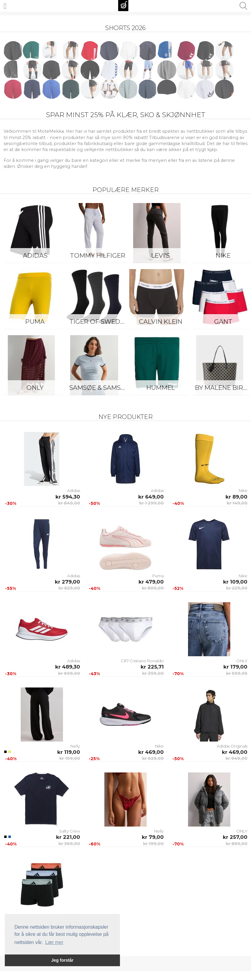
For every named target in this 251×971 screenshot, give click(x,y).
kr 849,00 (69, 503)
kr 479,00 (151, 582)
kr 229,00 (236, 588)
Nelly (75, 746)
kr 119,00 (68, 752)
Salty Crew (69, 831)
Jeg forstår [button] (62, 960)
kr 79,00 (153, 837)
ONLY (34, 387)
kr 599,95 (236, 673)
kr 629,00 (69, 588)
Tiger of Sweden (99, 321)
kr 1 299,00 (151, 503)
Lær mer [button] (54, 942)
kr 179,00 (235, 667)
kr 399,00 (153, 673)
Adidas (35, 255)
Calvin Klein (160, 321)
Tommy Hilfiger (97, 255)
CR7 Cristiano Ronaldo (142, 660)
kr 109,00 (235, 582)
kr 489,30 (67, 667)
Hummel (160, 387)
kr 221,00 (68, 837)
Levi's (160, 255)
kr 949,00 (236, 758)
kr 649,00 (151, 497)
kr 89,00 (236, 497)
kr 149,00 (237, 503)
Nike (243, 490)
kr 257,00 (235, 837)
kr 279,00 (67, 582)
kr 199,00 (69, 758)
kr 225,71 (152, 667)
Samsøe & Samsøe (99, 387)
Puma (35, 321)
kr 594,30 (67, 497)
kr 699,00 (69, 673)
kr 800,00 (153, 588)
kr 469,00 (151, 752)
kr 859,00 (236, 843)
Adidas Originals (232, 746)
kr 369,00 (69, 843)
